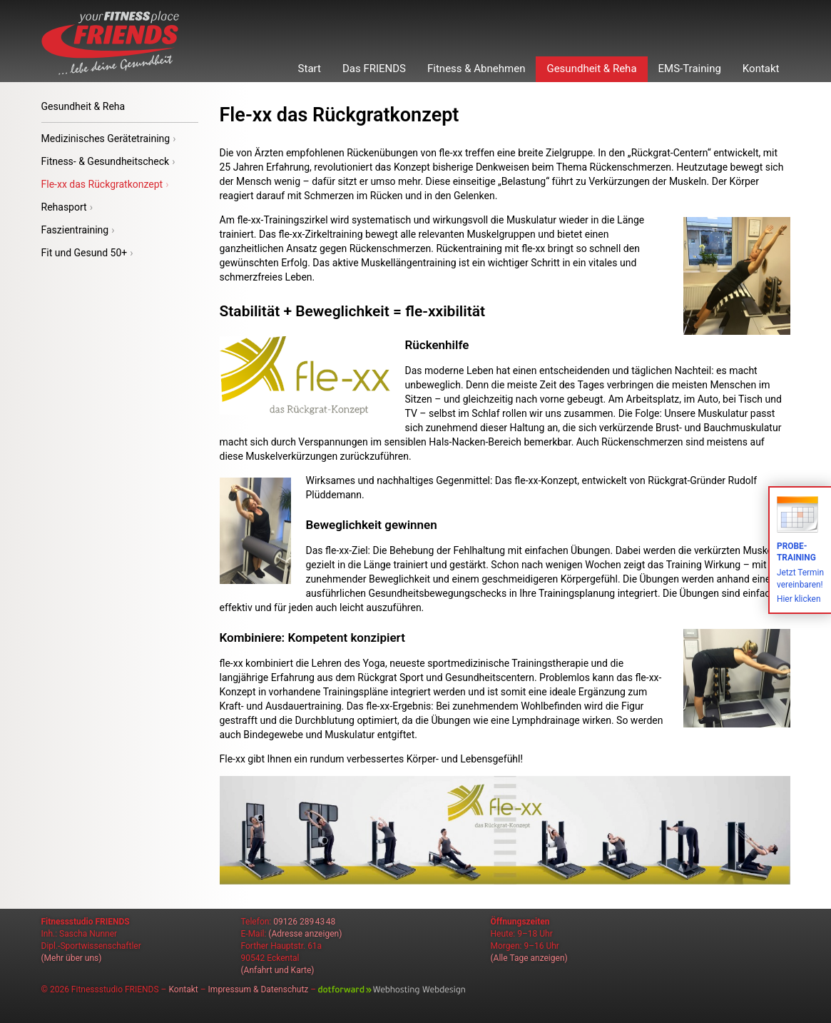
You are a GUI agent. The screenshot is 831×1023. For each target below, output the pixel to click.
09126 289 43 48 (304, 922)
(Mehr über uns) (71, 958)
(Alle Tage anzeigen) (529, 958)
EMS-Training (689, 68)
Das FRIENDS (374, 68)
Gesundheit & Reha (591, 68)
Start (309, 68)
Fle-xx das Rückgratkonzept (105, 184)
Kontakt (761, 68)
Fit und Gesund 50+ (87, 252)
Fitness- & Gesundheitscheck (108, 161)
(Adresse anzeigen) (305, 934)
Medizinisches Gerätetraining (108, 138)
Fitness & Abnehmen (476, 68)
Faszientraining (78, 230)
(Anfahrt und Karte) (278, 970)
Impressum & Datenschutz (258, 989)
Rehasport (67, 207)
